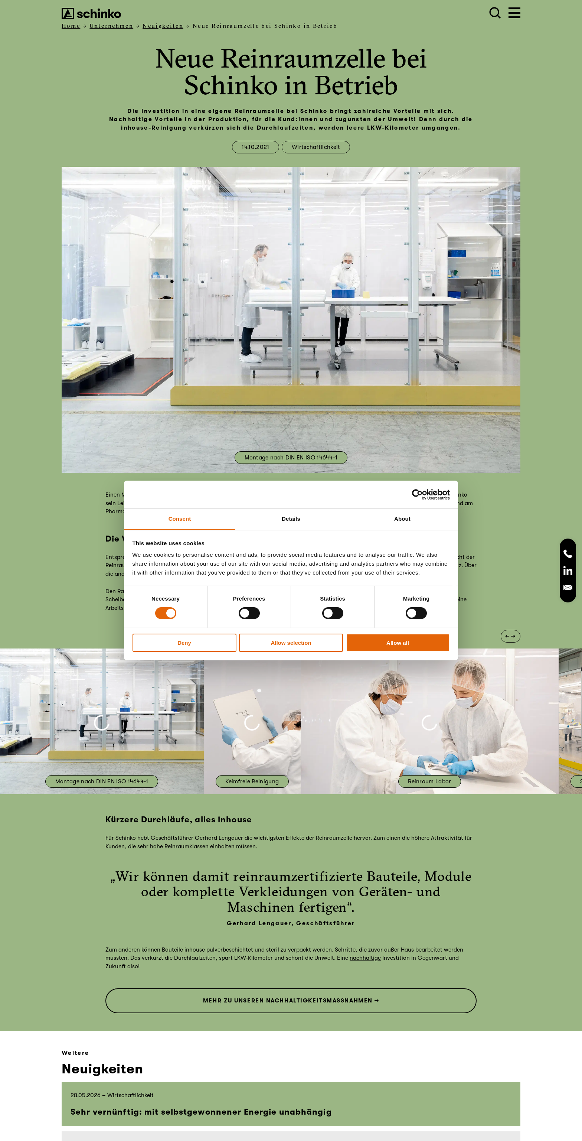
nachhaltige (365, 958)
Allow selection (291, 643)
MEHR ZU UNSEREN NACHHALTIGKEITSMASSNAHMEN (288, 1000)
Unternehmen (111, 25)
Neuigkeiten (163, 25)
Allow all (397, 643)
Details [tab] (291, 519)
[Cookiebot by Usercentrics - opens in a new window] (417, 494)
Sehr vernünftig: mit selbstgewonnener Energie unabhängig (201, 1111)
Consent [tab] (180, 519)
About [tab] (402, 519)
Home (71, 25)
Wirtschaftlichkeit (316, 147)
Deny (184, 643)
